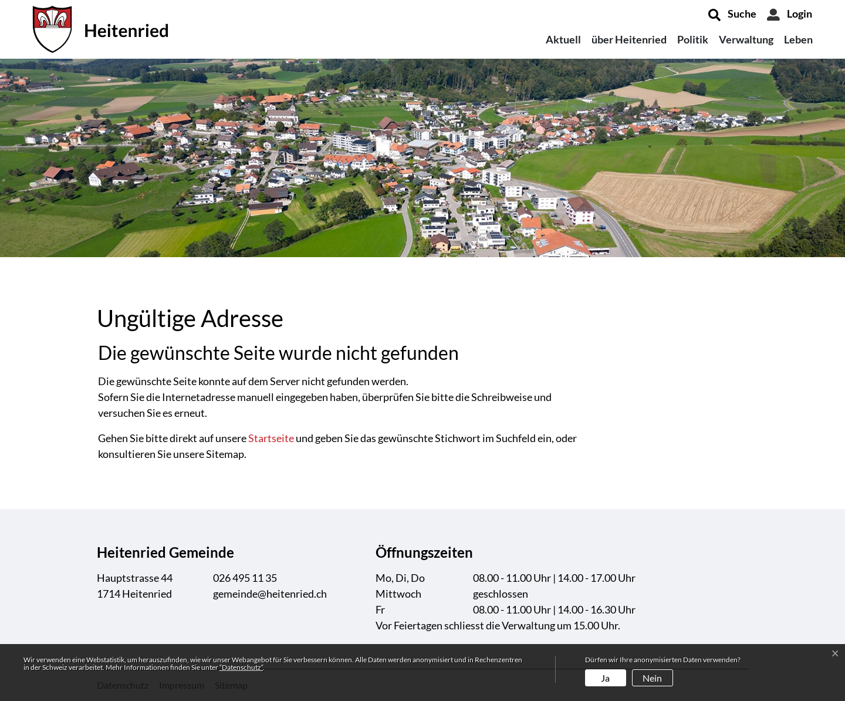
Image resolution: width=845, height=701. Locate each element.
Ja (605, 677)
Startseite (271, 438)
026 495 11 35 (245, 577)
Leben (798, 39)
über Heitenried (629, 39)
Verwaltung (746, 39)
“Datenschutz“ (241, 667)
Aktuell (563, 39)
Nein (652, 677)
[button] (732, 15)
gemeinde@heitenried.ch (270, 593)
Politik (692, 39)
